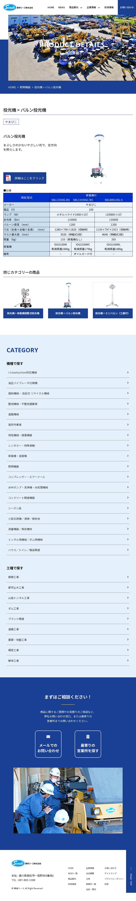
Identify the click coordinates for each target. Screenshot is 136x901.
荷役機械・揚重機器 (20, 435)
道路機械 (13, 414)
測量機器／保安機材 (20, 529)
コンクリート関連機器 (21, 498)
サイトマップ (111, 873)
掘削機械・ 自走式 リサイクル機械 (28, 393)
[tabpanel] (98, 156)
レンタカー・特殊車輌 (21, 445)
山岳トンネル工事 (18, 598)
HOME (12, 87)
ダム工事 (13, 608)
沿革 (88, 878)
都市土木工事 (16, 587)
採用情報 (72, 884)
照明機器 (25, 87)
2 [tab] (101, 183)
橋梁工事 (13, 650)
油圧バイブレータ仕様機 (22, 383)
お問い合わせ (111, 868)
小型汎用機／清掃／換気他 (24, 519)
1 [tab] (96, 183)
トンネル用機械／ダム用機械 (25, 539)
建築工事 (13, 577)
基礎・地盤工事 (17, 640)
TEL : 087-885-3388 (23, 880)
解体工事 (13, 661)
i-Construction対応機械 (22, 372)
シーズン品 (14, 508)
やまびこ (11, 122)
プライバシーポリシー (114, 878)
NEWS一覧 (73, 873)
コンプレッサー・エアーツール (26, 477)
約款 (107, 884)
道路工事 (13, 629)
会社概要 (90, 873)
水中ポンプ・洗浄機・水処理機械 (28, 487)
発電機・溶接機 (17, 456)
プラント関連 (16, 619)
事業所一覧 (91, 884)
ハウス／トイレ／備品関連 (24, 550)
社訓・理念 (91, 889)
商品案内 (72, 878)
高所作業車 (14, 425)
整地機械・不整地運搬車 (22, 404)
